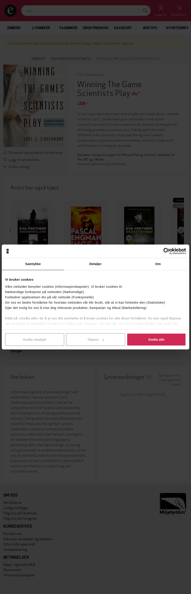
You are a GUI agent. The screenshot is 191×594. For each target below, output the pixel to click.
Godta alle (156, 339)
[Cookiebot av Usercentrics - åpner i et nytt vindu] (166, 251)
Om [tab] (158, 264)
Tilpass (95, 339)
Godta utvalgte (34, 339)
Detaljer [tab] (95, 264)
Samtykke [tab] (33, 264)
